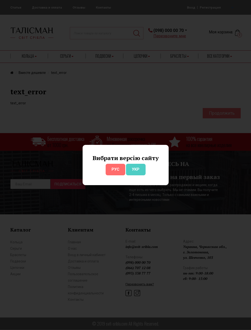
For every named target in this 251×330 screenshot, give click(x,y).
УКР (135, 169)
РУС (115, 169)
